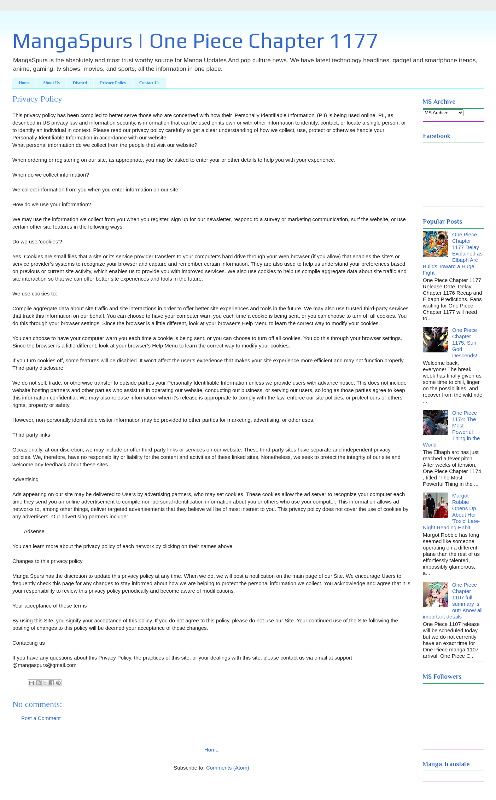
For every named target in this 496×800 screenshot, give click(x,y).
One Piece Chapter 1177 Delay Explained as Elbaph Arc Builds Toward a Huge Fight (453, 253)
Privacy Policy (113, 82)
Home (24, 82)
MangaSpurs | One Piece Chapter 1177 (195, 40)
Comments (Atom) (227, 768)
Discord (80, 82)
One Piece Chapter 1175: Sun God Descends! (464, 342)
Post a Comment (41, 718)
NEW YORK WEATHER (453, 174)
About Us (51, 82)
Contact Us (149, 82)
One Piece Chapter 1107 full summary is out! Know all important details (453, 601)
